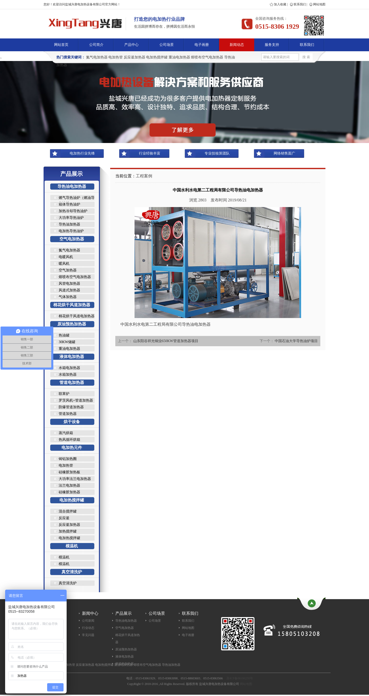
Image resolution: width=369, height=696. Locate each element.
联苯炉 (64, 394)
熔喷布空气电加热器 (207, 57)
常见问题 (88, 635)
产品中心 (131, 45)
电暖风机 (66, 257)
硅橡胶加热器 (69, 492)
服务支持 (272, 45)
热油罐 (64, 335)
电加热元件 (71, 447)
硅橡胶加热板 (69, 472)
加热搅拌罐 (68, 531)
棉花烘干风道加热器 (71, 305)
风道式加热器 (69, 290)
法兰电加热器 (69, 485)
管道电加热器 (71, 382)
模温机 (72, 546)
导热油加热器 (69, 224)
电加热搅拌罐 (157, 57)
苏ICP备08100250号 (240, 678)
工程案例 (144, 176)
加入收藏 (280, 4)
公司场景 (166, 45)
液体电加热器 (71, 356)
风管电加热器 (69, 283)
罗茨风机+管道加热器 (76, 400)
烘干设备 (72, 421)
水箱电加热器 (69, 368)
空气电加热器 (71, 239)
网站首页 (61, 45)
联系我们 (300, 4)
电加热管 (115, 57)
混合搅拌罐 (68, 511)
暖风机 (64, 263)
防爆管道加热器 (71, 407)
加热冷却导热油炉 (73, 211)
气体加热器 (68, 297)
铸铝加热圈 (68, 459)
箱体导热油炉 (69, 204)
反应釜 (64, 518)
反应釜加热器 (134, 57)
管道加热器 (68, 414)
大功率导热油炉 (71, 218)
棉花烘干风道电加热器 (77, 316)
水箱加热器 (68, 374)
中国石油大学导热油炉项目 (296, 341)
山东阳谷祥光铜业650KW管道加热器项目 (165, 341)
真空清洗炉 (71, 572)
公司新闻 (88, 620)
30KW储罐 (67, 342)
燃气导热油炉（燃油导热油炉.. (77, 198)
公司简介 (96, 45)
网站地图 (319, 4)
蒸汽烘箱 (66, 433)
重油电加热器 (179, 57)
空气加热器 (68, 270)
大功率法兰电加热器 (75, 479)
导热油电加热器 (71, 186)
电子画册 (201, 45)
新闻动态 (237, 45)
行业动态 (88, 628)
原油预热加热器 (71, 324)
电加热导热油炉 (71, 231)
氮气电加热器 (97, 57)
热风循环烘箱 (69, 440)
